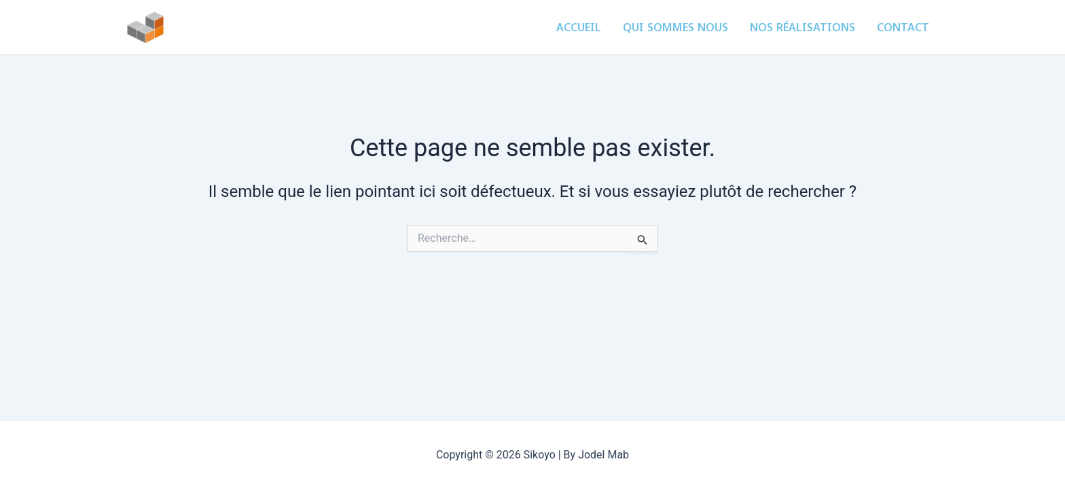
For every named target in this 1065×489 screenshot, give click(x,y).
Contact (903, 27)
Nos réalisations (802, 27)
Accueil (578, 27)
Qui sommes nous (675, 27)
